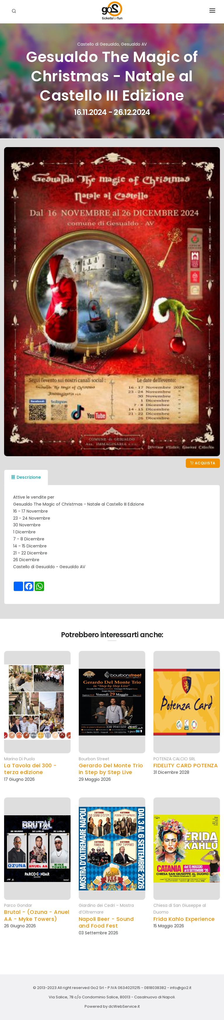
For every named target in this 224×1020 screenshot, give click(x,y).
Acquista (203, 463)
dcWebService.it (124, 1006)
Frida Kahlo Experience (184, 919)
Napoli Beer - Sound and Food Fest (106, 922)
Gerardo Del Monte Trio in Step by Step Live (111, 769)
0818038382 (155, 987)
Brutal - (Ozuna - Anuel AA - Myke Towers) (36, 915)
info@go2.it (180, 987)
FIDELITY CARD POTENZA (185, 765)
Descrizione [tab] (26, 477)
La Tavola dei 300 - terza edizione (30, 769)
